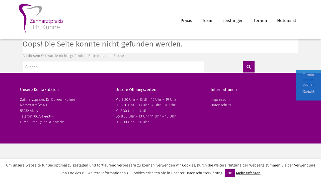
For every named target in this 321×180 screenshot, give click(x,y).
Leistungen (233, 20)
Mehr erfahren (248, 173)
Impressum (220, 99)
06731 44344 (44, 116)
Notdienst (286, 20)
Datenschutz (221, 105)
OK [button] (230, 173)
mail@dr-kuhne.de (48, 122)
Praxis (186, 20)
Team (207, 20)
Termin (260, 20)
